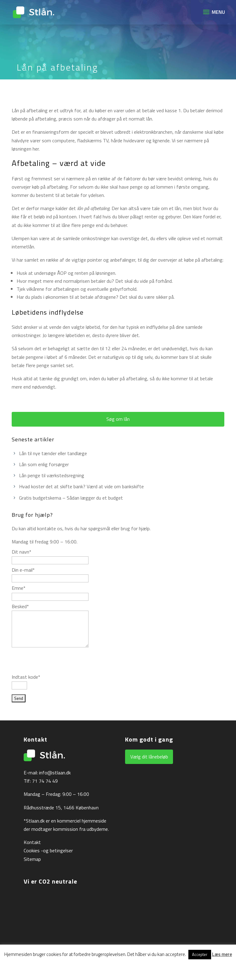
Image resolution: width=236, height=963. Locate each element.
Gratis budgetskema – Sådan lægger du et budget (71, 497)
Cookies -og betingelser (48, 850)
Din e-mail (23, 570)
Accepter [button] (199, 954)
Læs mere (222, 954)
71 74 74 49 (45, 781)
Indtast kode (26, 677)
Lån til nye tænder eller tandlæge (53, 453)
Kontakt (32, 842)
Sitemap (32, 859)
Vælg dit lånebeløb (149, 756)
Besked (20, 606)
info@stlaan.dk (55, 772)
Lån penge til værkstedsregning (51, 475)
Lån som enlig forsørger (44, 464)
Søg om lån (118, 419)
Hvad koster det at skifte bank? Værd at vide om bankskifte (81, 486)
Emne (19, 588)
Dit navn (21, 551)
